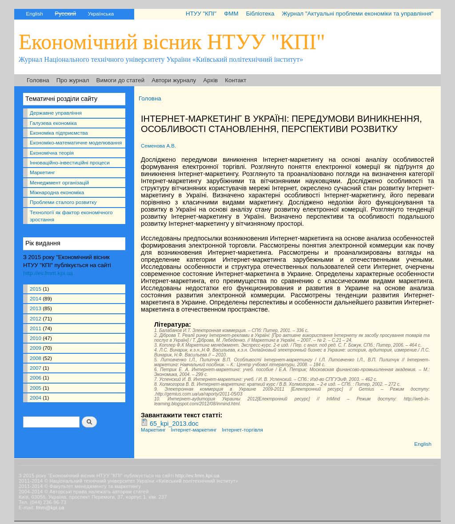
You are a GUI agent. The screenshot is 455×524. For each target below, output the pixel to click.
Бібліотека (260, 13)
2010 (35, 338)
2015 (35, 289)
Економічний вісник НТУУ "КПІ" (172, 41)
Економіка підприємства (59, 133)
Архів (210, 80)
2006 (35, 377)
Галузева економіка (53, 123)
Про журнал (72, 80)
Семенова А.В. (158, 145)
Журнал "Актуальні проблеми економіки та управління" (357, 13)
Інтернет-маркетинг (194, 429)
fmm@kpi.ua (50, 507)
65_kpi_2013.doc (174, 423)
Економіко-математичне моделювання (76, 142)
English (34, 13)
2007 (35, 368)
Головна (38, 80)
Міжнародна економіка (57, 192)
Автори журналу (174, 80)
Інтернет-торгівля (242, 429)
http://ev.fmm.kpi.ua (48, 273)
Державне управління (56, 113)
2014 (35, 298)
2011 (35, 328)
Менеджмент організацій (59, 182)
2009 (35, 348)
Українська (101, 13)
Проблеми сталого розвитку (63, 202)
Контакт (235, 80)
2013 (35, 308)
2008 (35, 358)
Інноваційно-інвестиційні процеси (70, 162)
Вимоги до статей (120, 80)
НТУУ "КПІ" (201, 13)
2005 (35, 388)
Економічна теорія (52, 153)
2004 (35, 397)
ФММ (231, 13)
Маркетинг (42, 172)
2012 (35, 318)
